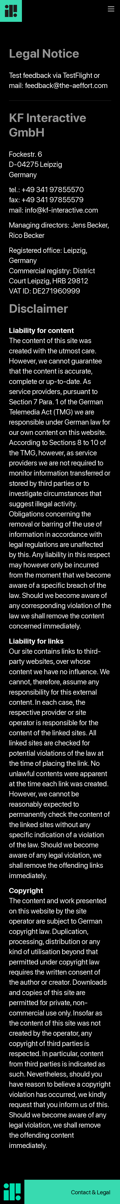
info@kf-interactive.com (61, 210)
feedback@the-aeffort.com (66, 85)
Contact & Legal (90, 1192)
